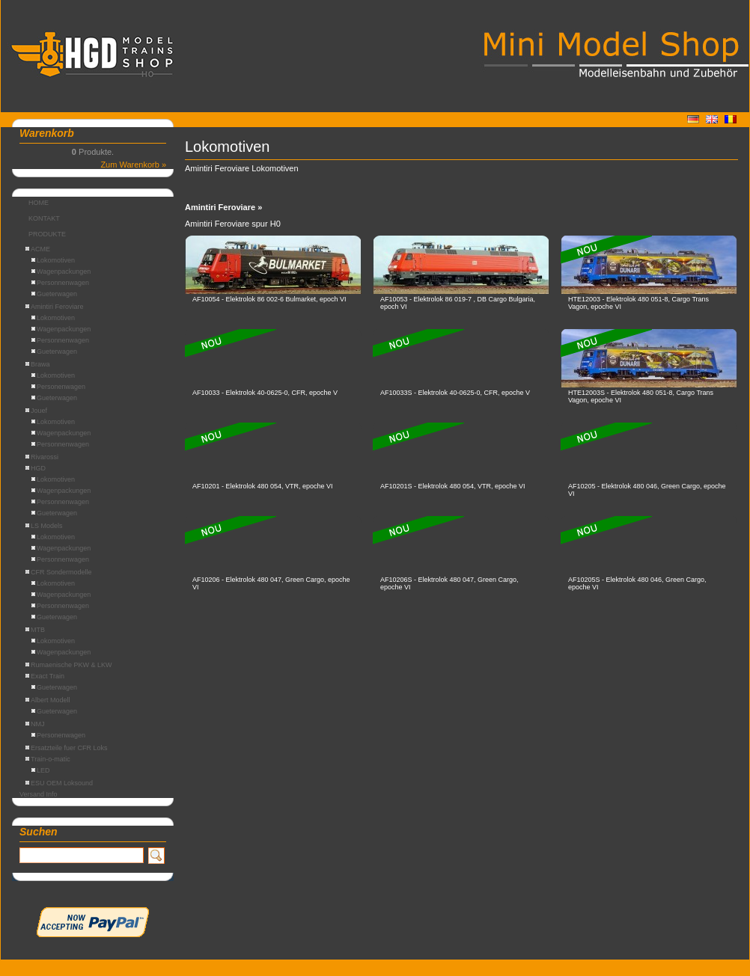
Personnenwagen (60, 282)
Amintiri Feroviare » (223, 207)
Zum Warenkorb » (133, 164)
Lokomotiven (53, 260)
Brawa (37, 364)
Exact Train (44, 676)
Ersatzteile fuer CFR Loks (66, 748)
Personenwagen (58, 386)
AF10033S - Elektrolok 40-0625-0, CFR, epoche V (455, 392)
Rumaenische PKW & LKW (68, 665)
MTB (35, 629)
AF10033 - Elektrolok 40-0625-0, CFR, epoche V (265, 392)
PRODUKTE (47, 234)
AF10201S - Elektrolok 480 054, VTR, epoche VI (452, 486)
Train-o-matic (47, 759)
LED (40, 770)
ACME (37, 249)
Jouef (36, 410)
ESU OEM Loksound (59, 783)
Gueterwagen (54, 294)
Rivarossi (41, 457)
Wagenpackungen (61, 271)
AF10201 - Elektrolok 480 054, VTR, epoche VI (262, 486)
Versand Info (38, 794)
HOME (38, 202)
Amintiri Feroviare (54, 306)
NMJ (35, 724)
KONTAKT (44, 218)
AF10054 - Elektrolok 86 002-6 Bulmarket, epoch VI (269, 299)
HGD (35, 468)
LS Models (44, 526)
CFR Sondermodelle (58, 572)
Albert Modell (47, 700)
